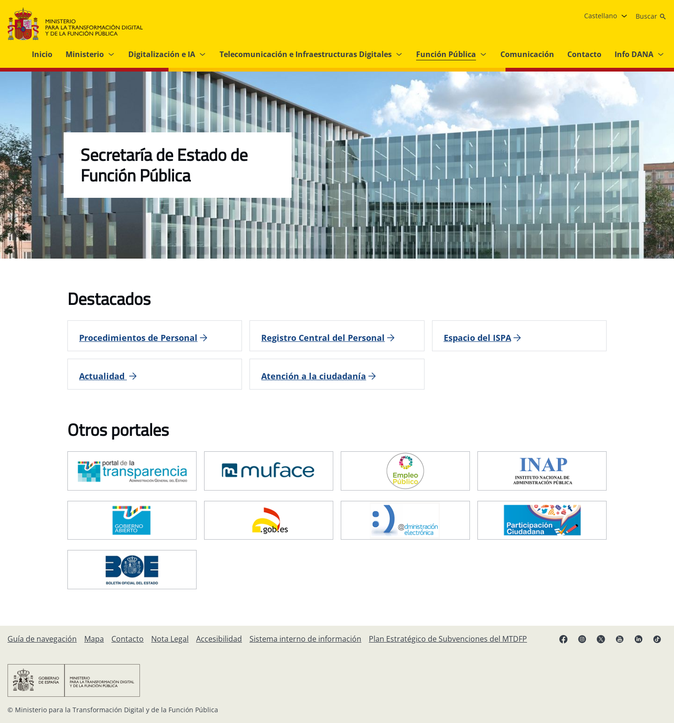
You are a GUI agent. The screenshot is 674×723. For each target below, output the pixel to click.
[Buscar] (651, 16)
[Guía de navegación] (42, 638)
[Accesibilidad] (219, 638)
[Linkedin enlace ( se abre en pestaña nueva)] (638, 638)
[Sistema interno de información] (305, 638)
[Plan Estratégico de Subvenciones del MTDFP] (448, 638)
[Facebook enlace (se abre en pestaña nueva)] (563, 638)
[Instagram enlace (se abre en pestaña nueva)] (582, 638)
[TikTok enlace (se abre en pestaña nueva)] (657, 638)
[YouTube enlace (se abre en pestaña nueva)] (619, 638)
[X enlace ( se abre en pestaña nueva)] (601, 638)
